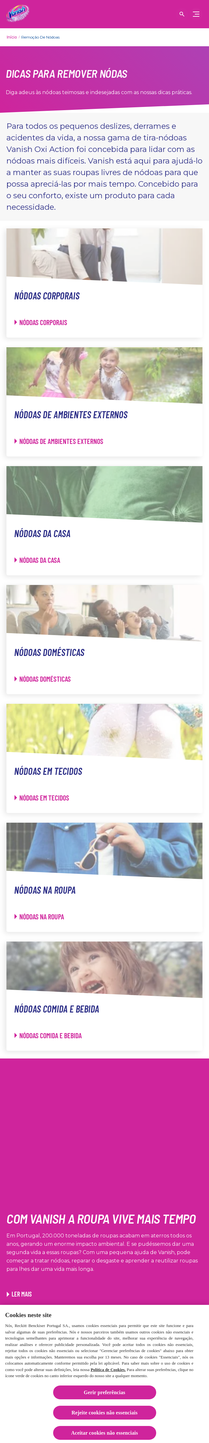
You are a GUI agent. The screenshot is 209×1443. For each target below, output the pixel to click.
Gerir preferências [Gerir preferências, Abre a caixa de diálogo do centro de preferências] (104, 1394)
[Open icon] (182, 14)
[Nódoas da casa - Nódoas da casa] (37, 560)
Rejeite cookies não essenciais (104, 1415)
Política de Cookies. (108, 1371)
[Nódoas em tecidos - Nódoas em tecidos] (42, 797)
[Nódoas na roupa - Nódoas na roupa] (39, 916)
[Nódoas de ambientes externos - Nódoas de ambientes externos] (59, 441)
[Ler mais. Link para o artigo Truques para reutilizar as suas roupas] (19, 1294)
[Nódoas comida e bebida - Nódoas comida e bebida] (48, 1035)
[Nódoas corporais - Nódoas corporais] (41, 322)
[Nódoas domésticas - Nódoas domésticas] (42, 679)
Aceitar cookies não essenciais (104, 1435)
